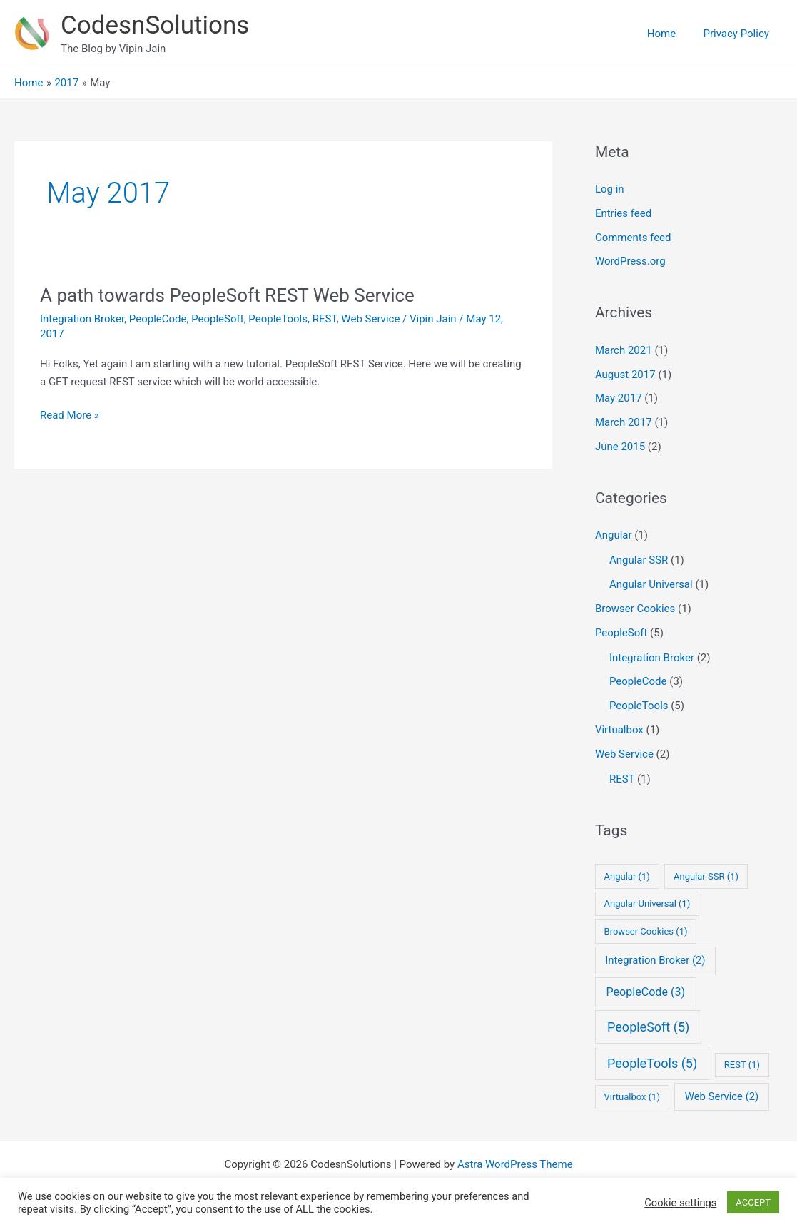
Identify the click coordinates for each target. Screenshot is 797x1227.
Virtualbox (619, 729)
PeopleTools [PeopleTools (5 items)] (652, 1063)
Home (670, 33)
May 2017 (618, 398)
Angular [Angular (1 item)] (627, 876)
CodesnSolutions (155, 25)
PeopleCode (158, 318)
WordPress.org (630, 261)
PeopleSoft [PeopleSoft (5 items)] (648, 1026)
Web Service (370, 318)
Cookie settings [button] (680, 1202)
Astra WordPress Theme (515, 1164)
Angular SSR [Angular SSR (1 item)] (706, 876)
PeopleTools (278, 318)
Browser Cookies (635, 608)
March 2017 (623, 422)
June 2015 (620, 446)
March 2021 (623, 350)
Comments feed (633, 237)
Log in (609, 189)
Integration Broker (82, 318)
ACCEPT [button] (753, 1202)
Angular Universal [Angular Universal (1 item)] (647, 903)
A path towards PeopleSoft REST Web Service (227, 295)
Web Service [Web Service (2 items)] (722, 1096)
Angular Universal (651, 584)
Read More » (69, 415)
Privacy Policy (739, 33)
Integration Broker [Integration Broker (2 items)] (655, 960)
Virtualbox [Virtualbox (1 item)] (632, 1096)
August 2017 (625, 374)
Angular (613, 535)
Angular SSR (638, 560)
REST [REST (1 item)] (742, 1064)
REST (325, 318)
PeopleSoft (217, 318)
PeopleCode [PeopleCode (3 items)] (645, 992)
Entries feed (623, 213)
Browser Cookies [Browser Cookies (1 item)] (646, 931)
